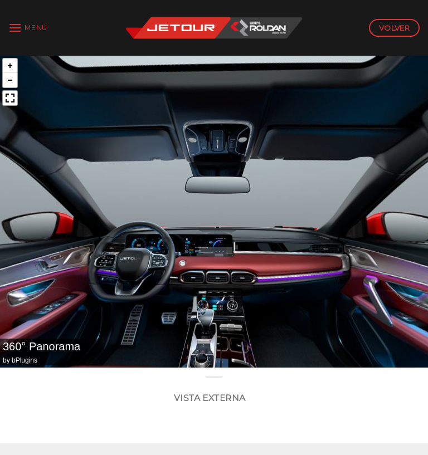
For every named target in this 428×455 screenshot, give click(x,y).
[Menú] (27, 27)
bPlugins (24, 360)
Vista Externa (210, 398)
